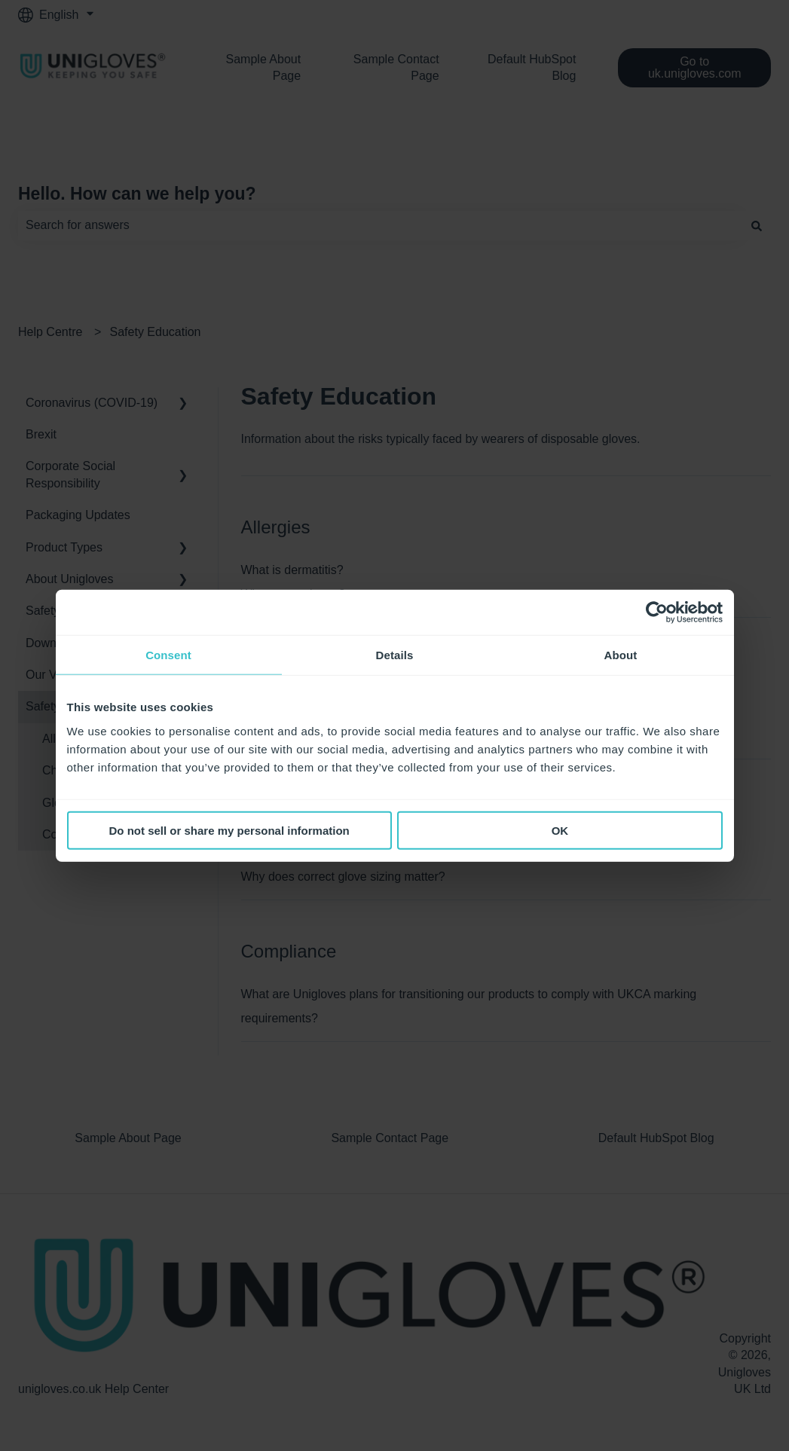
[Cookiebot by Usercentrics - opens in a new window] (657, 612)
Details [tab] (395, 655)
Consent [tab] (168, 655)
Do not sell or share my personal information (229, 829)
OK (560, 829)
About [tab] (621, 655)
